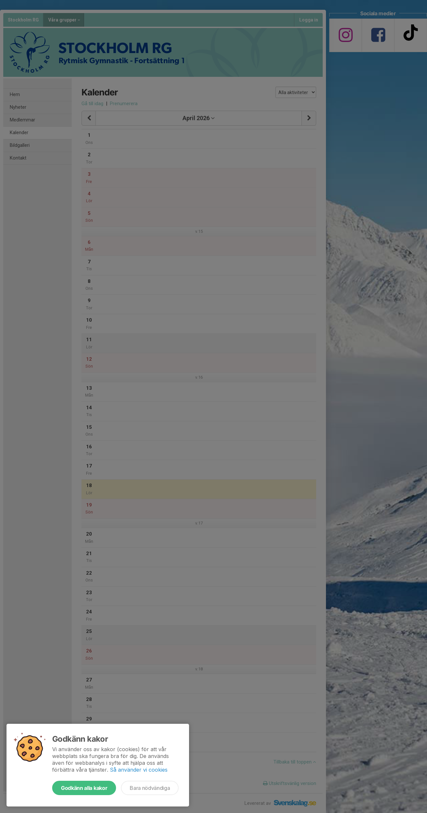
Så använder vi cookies (139, 769)
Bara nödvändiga (150, 788)
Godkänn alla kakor (84, 788)
